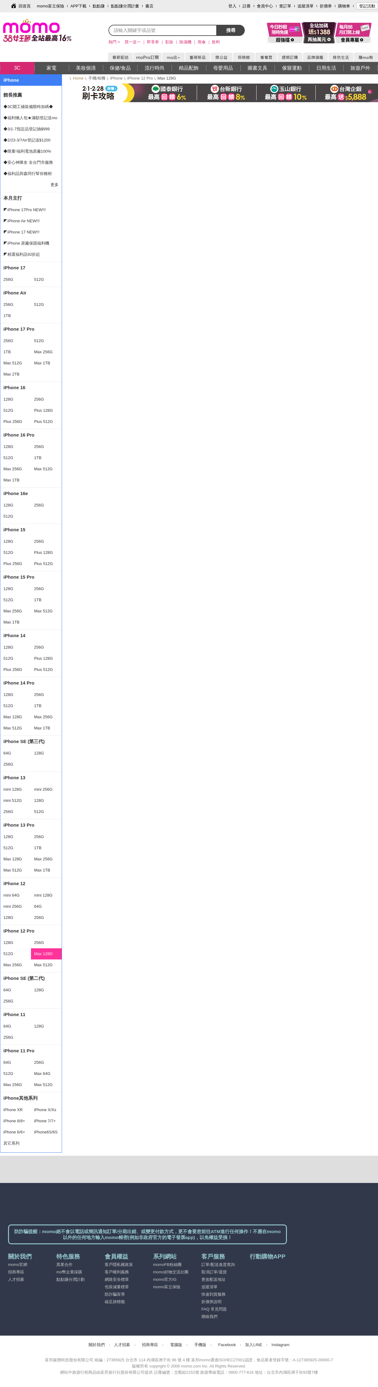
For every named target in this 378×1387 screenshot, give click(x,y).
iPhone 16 (14, 387)
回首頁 (25, 6)
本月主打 (12, 198)
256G (8, 279)
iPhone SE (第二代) (24, 978)
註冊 (247, 6)
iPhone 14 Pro (18, 682)
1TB (7, 315)
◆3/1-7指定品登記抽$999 (26, 129)
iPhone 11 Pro (18, 1050)
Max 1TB (42, 363)
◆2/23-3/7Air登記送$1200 (27, 140)
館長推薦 (12, 95)
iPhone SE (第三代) (24, 741)
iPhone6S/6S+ (46, 1134)
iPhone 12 (14, 883)
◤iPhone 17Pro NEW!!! (24, 209)
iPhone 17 (14, 267)
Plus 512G (43, 421)
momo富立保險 (50, 6)
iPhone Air (14, 292)
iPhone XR (13, 1109)
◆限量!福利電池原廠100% (27, 151)
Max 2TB (11, 374)
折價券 (326, 6)
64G (7, 753)
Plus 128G (43, 410)
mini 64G (11, 895)
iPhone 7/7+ (45, 1121)
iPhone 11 (14, 1014)
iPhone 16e (15, 493)
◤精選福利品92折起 (21, 254)
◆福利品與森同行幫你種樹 (27, 173)
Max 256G (43, 352)
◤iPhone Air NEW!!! (21, 221)
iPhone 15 (14, 529)
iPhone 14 (14, 635)
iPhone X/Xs (45, 1109)
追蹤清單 (305, 6)
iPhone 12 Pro (140, 78)
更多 (55, 184)
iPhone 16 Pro (18, 434)
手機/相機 (97, 78)
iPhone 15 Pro (18, 577)
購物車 (344, 6)
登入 (232, 6)
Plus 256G (12, 421)
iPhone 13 (14, 777)
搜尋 (230, 30)
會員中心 (265, 6)
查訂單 (285, 6)
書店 (149, 6)
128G (8, 399)
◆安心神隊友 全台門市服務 (28, 162)
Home (78, 78)
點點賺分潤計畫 (125, 6)
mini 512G (12, 800)
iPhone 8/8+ (14, 1121)
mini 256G (43, 789)
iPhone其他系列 (20, 1098)
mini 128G (12, 789)
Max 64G (42, 1073)
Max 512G (12, 363)
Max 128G (12, 717)
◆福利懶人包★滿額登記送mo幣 (30, 119)
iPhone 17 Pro (18, 329)
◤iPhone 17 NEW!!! (21, 232)
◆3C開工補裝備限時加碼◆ (28, 106)
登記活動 (367, 6)
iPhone (116, 78)
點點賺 (99, 6)
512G (39, 279)
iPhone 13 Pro (18, 825)
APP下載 (78, 6)
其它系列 (11, 1143)
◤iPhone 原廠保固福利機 (26, 243)
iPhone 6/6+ (14, 1132)
